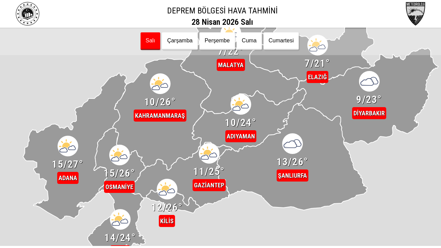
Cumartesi (281, 40)
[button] (68, 138)
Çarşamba (180, 40)
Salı (150, 40)
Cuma (249, 40)
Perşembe (217, 40)
